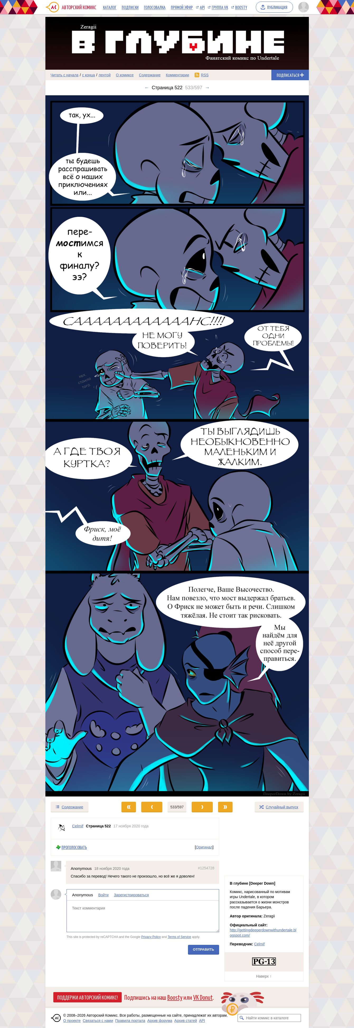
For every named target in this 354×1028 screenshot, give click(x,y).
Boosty (241, 7)
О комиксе (125, 75)
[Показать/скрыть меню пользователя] (302, 7)
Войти (103, 895)
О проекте (72, 1020)
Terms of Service (179, 937)
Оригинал (204, 847)
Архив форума (159, 1020)
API (202, 7)
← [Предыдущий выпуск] (146, 87)
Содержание (150, 75)
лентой (104, 75)
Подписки (130, 7)
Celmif (259, 944)
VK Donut (203, 997)
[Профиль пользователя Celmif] (61, 828)
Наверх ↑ (263, 976)
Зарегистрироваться (131, 895)
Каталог (109, 7)
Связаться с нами (98, 1020)
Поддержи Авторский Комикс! (87, 997)
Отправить (203, 949)
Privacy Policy (151, 937)
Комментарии (177, 75)
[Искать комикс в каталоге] (241, 1018)
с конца (88, 75)
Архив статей (185, 1020)
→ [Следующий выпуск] (207, 87)
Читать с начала (65, 75)
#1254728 (206, 868)
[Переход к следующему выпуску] (177, 446)
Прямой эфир (182, 7)
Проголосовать (74, 847)
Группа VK (220, 7)
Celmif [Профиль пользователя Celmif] (77, 826)
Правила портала (130, 1020)
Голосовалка (155, 7)
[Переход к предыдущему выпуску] (78, 446)
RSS (205, 75)
